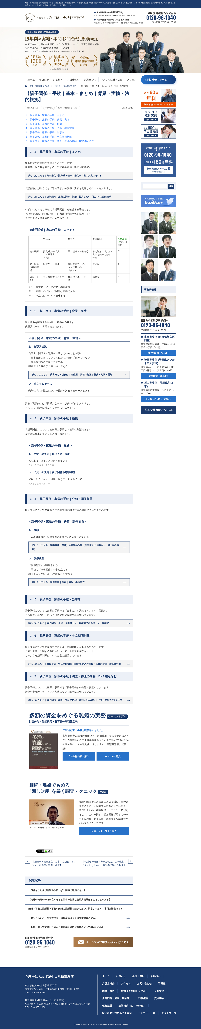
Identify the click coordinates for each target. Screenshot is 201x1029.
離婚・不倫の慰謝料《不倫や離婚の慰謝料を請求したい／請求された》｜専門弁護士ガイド (75, 908)
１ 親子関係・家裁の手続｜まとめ (44, 115)
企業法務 (159, 991)
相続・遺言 (108, 991)
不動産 (161, 983)
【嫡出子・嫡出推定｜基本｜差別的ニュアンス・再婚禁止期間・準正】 (54, 863)
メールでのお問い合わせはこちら (108, 942)
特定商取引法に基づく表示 (117, 1013)
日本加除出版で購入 (78, 756)
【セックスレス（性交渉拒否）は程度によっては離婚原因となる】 (62, 918)
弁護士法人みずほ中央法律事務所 (49, 976)
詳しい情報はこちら (157, 410)
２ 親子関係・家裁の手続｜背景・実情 (47, 119)
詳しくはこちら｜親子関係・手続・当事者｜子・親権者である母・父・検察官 (68, 623)
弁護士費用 (90, 79)
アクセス (132, 79)
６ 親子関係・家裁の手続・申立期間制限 (48, 136)
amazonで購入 (113, 756)
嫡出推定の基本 (70, 86)
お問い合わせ (144, 983)
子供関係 (56, 86)
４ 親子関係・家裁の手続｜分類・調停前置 (49, 128)
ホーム (31, 79)
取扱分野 (44, 79)
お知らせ (121, 976)
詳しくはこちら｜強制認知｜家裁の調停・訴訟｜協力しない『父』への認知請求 (69, 196)
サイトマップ (169, 1013)
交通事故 (159, 998)
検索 (171, 186)
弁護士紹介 (73, 79)
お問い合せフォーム (156, 79)
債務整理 (107, 1005)
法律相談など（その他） (131, 1005)
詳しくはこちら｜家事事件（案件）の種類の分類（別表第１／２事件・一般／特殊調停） (75, 547)
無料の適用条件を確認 (60, 69)
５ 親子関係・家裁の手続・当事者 (44, 132)
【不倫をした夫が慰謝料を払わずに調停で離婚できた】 (57, 890)
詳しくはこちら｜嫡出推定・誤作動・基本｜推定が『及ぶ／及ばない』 (65, 175)
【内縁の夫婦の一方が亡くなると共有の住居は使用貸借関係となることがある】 (69, 899)
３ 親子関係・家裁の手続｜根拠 (43, 123)
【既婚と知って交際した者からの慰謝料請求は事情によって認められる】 (66, 927)
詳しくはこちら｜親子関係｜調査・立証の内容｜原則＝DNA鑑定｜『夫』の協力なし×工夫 (75, 700)
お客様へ (58, 79)
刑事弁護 (143, 998)
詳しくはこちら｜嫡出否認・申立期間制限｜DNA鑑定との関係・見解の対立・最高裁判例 (74, 664)
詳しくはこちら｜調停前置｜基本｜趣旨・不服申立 (58, 582)
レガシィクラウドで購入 (104, 831)
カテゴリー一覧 (146, 1013)
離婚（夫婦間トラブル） (40, 86)
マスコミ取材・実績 (111, 79)
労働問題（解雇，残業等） (117, 998)
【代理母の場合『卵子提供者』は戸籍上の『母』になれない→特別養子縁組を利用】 (104, 863)
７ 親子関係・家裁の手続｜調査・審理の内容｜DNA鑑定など (59, 141)
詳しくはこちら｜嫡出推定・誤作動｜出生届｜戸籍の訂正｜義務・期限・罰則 (72, 374)
